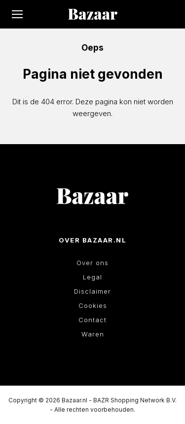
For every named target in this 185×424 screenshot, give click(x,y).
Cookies (92, 305)
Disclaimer (92, 291)
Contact (92, 320)
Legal (92, 277)
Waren (92, 334)
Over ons (92, 263)
